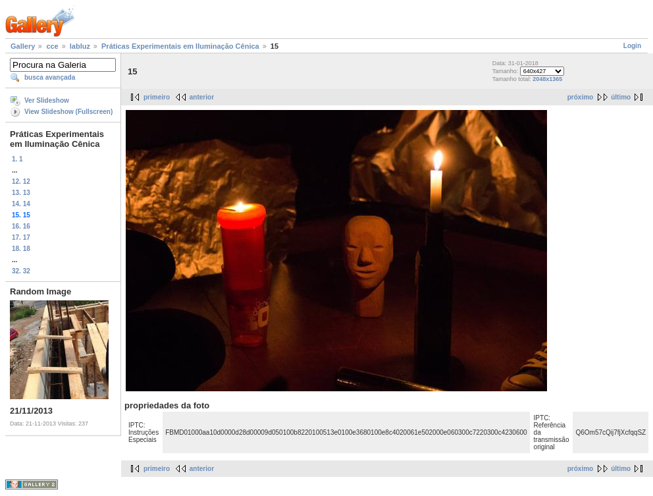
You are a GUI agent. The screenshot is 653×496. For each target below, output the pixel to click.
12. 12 (21, 181)
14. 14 (21, 203)
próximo (580, 97)
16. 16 (21, 226)
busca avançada (49, 77)
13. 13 (21, 192)
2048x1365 (547, 79)
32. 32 (21, 271)
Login (632, 45)
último (621, 97)
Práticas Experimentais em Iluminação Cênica (180, 46)
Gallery (23, 46)
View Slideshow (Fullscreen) (68, 111)
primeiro (157, 97)
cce (52, 46)
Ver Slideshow (46, 100)
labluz (80, 46)
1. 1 (17, 159)
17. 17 (21, 237)
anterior (202, 97)
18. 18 (21, 248)
